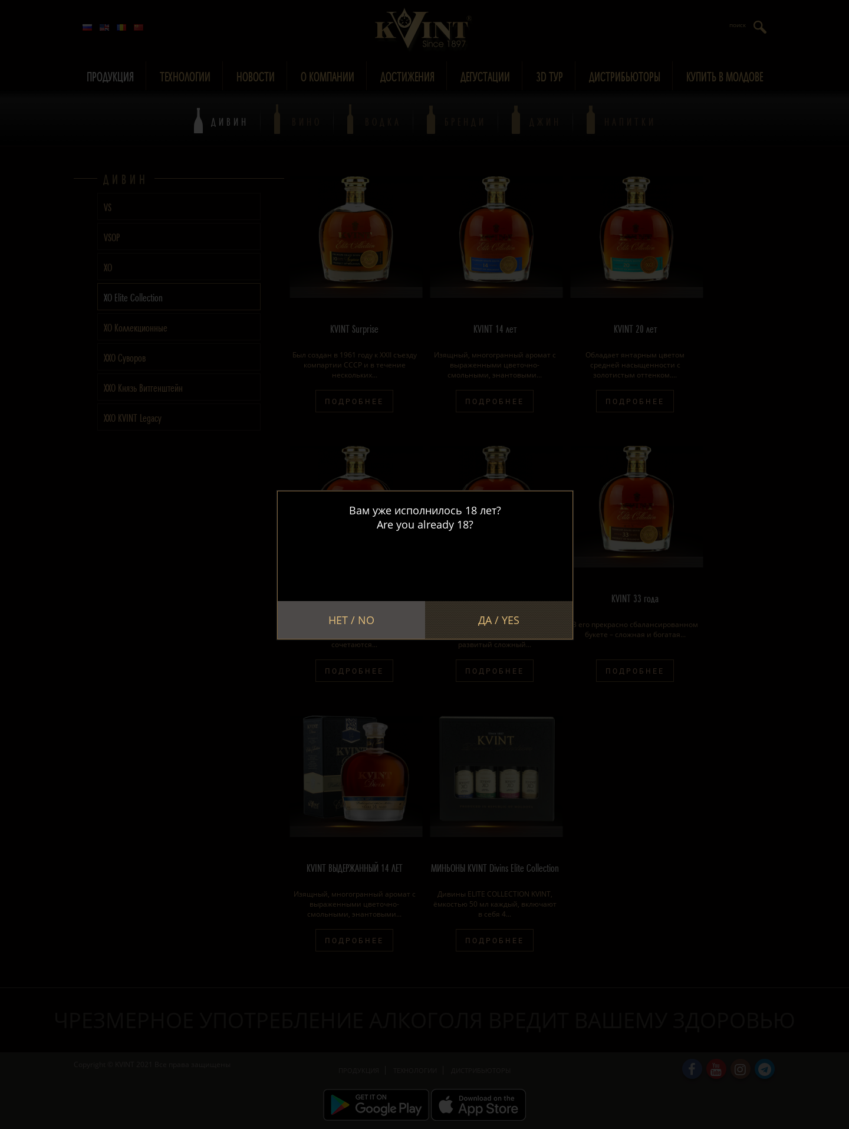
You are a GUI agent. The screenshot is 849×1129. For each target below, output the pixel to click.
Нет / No (351, 620)
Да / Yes (498, 620)
